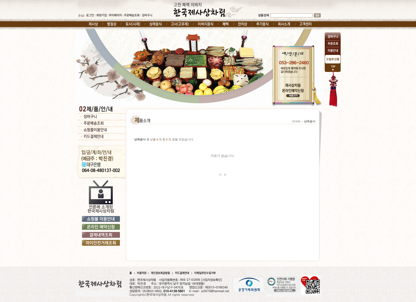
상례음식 (309, 121)
